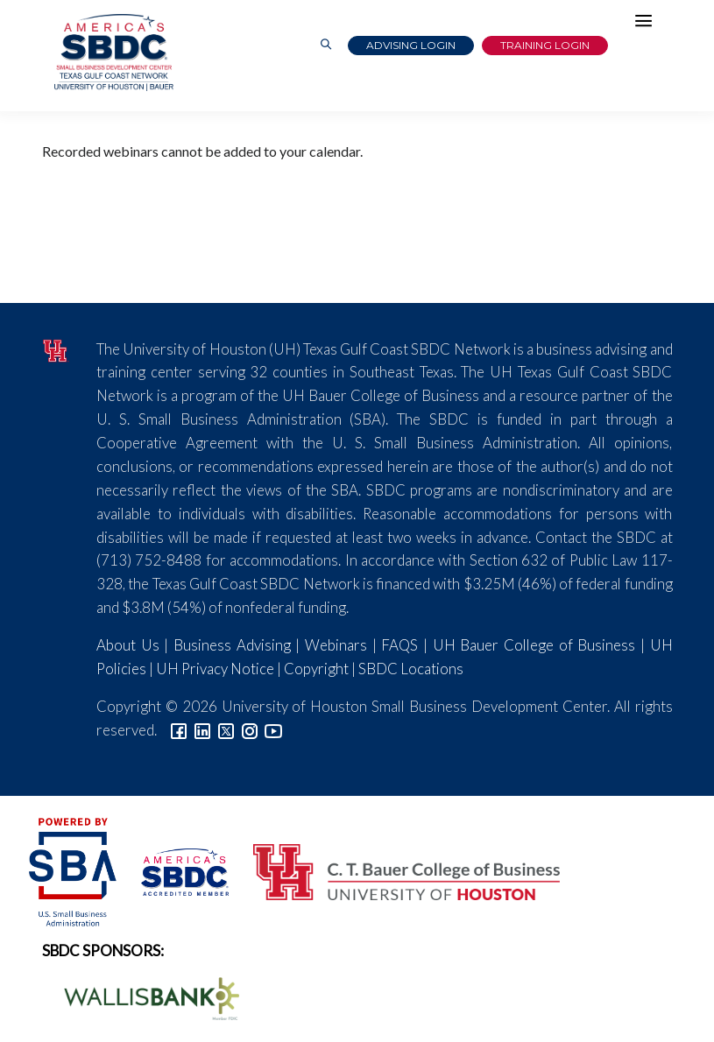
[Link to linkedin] (202, 730)
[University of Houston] (56, 349)
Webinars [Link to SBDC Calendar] (336, 645)
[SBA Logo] (74, 870)
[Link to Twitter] (226, 730)
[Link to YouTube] (273, 730)
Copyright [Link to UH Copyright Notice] (316, 668)
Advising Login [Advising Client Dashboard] (411, 45)
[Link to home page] (112, 52)
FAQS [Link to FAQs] (399, 645)
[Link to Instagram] (249, 730)
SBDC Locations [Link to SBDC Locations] (410, 668)
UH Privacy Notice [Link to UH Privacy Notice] (215, 668)
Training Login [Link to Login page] (545, 45)
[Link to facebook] (178, 730)
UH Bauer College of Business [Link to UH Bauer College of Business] (534, 645)
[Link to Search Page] (326, 45)
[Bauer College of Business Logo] (395, 870)
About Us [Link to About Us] (127, 645)
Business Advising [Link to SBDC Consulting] (232, 645)
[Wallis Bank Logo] (142, 997)
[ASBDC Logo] (175, 870)
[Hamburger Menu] (648, 24)
